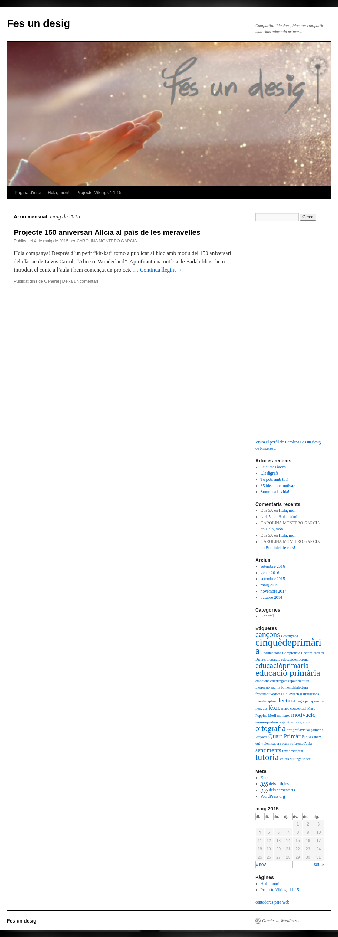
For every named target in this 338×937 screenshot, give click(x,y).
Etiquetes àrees (273, 467)
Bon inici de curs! (280, 547)
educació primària (287, 673)
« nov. (261, 864)
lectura (287, 700)
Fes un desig (38, 23)
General (51, 281)
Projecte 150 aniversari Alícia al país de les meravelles (107, 232)
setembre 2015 (273, 578)
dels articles (275, 784)
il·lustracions (309, 694)
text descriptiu (293, 751)
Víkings (296, 759)
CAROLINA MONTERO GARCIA (107, 240)
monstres (283, 716)
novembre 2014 (274, 591)
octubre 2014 (271, 597)
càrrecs (319, 653)
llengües (261, 708)
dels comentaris (278, 790)
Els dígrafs (270, 473)
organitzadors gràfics (294, 722)
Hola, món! (58, 192)
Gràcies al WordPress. (280, 920)
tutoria (267, 757)
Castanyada (289, 636)
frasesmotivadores (268, 694)
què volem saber (267, 743)
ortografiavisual (298, 730)
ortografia (270, 728)
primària (317, 730)
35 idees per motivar (278, 485)
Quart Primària (286, 736)
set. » (319, 864)
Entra (265, 777)
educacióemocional (295, 659)
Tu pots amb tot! (274, 479)
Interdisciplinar (266, 701)
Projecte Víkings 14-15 (98, 192)
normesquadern (266, 722)
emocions (262, 681)
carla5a (267, 516)
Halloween (291, 694)
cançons (267, 634)
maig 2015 (269, 585)
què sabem (313, 737)
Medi (272, 716)
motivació (303, 714)
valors (284, 759)
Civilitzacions (271, 653)
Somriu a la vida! (275, 491)
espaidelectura (298, 681)
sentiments (268, 749)
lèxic (274, 707)
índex (306, 759)
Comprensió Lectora (297, 653)
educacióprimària (282, 665)
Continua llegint (161, 270)
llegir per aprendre (310, 701)
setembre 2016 (273, 566)
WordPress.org (273, 796)
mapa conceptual (293, 708)
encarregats (278, 681)
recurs (284, 743)
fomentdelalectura (294, 687)
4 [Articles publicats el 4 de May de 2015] (260, 832)
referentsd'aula (301, 743)
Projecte (261, 737)
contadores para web (272, 902)
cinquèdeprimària (288, 646)
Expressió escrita (267, 687)
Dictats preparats (267, 659)
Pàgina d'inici (27, 192)
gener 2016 (270, 572)
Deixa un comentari (80, 281)
